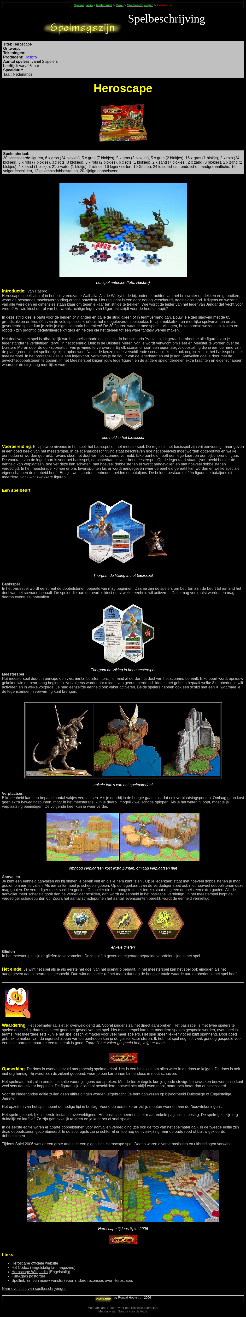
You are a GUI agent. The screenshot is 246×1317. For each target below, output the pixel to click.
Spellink (18, 1280)
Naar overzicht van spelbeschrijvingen (34, 1289)
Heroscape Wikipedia (30, 1272)
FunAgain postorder (28, 1276)
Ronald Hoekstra (129, 1297)
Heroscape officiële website (35, 1263)
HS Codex (20, 1267)
